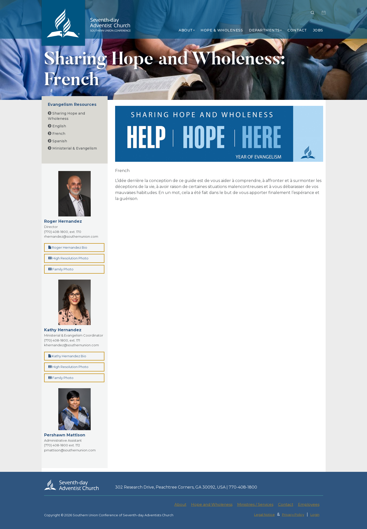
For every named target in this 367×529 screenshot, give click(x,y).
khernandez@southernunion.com (71, 345)
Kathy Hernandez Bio (67, 356)
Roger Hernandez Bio (67, 247)
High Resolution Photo (68, 258)
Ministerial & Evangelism (72, 148)
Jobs (318, 30)
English (57, 126)
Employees (308, 504)
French (56, 133)
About (186, 30)
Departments (264, 30)
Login (314, 515)
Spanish (57, 141)
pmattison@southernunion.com (70, 450)
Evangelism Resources (72, 104)
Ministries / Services (255, 504)
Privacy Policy (293, 515)
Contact (297, 30)
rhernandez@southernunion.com (71, 236)
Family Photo (60, 269)
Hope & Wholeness (222, 30)
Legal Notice (264, 515)
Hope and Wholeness (211, 504)
